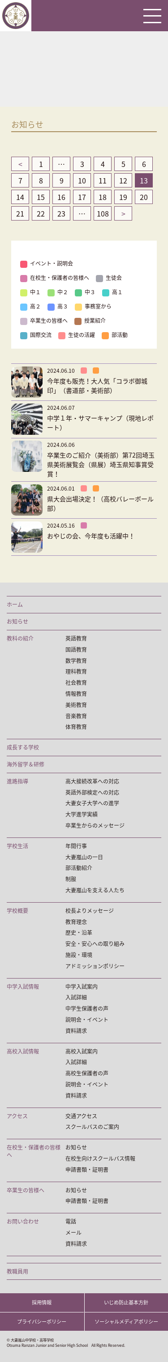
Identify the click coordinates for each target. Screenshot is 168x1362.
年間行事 (76, 846)
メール (73, 1233)
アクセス (17, 1116)
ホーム (15, 604)
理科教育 (76, 671)
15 (41, 197)
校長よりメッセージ (89, 911)
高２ (30, 306)
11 (103, 180)
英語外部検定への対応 (92, 792)
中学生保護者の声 (86, 1008)
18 (103, 197)
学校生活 (17, 846)
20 (144, 197)
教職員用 (17, 1271)
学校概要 (17, 911)
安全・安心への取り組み (95, 944)
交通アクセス (81, 1116)
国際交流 (36, 335)
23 (61, 213)
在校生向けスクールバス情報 (100, 1158)
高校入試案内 (81, 1051)
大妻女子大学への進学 (92, 803)
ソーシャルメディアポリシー (126, 1321)
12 (123, 180)
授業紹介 (90, 321)
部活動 (115, 335)
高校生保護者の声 (86, 1073)
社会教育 (76, 683)
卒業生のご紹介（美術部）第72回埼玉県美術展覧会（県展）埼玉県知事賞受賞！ (101, 464)
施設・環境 (78, 955)
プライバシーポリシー (41, 1321)
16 (61, 197)
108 (103, 213)
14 (20, 197)
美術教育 (76, 705)
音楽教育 (76, 716)
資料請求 (76, 1031)
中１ (30, 292)
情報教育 (76, 694)
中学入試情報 (23, 987)
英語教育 (76, 638)
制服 (70, 879)
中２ (57, 292)
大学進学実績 (81, 814)
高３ (57, 306)
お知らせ (17, 621)
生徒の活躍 (76, 335)
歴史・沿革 (78, 933)
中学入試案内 (81, 987)
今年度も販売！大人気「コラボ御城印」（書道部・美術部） (97, 385)
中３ (85, 292)
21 (20, 213)
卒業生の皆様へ (44, 321)
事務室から (93, 306)
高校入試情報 (23, 1051)
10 (82, 180)
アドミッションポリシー (95, 966)
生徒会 (109, 278)
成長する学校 (23, 747)
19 (123, 197)
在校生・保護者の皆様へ (54, 278)
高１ (112, 292)
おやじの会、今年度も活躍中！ (91, 535)
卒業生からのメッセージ (95, 825)
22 (41, 213)
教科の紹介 (20, 638)
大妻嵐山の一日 (84, 857)
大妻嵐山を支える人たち (95, 890)
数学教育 (76, 661)
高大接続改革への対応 (92, 781)
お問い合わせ (23, 1221)
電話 (70, 1221)
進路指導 (17, 781)
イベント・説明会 (46, 263)
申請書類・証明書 (86, 1170)
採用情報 (42, 1302)
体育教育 (76, 727)
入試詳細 (76, 997)
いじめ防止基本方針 (126, 1302)
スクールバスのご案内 (92, 1127)
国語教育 (76, 650)
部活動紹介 (78, 868)
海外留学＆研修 (25, 764)
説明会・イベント (86, 1020)
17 (82, 197)
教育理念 (76, 922)
